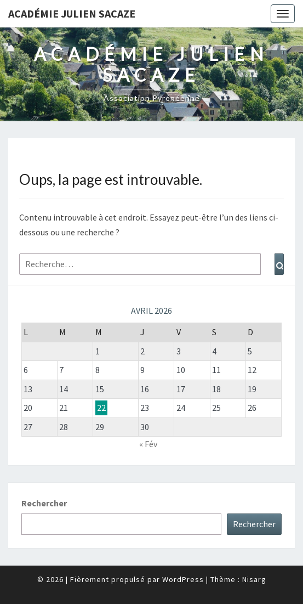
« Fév (148, 443)
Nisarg (254, 579)
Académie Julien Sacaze (71, 13)
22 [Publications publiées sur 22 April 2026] (101, 407)
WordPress (183, 579)
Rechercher (44, 503)
